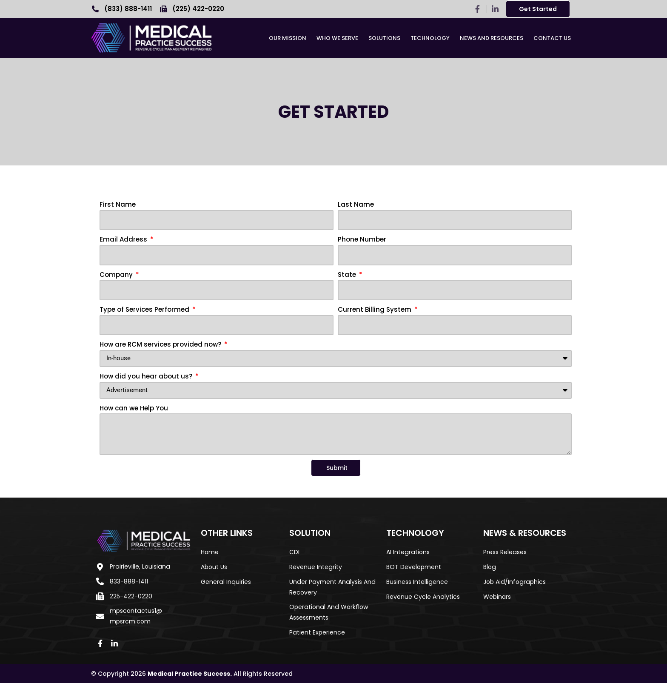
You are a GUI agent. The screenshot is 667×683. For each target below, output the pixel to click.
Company (117, 274)
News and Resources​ (491, 38)
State (348, 274)
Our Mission (287, 38)
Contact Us (552, 38)
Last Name (356, 204)
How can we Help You (134, 408)
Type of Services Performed (145, 309)
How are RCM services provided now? (161, 344)
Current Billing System (375, 309)
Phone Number (362, 239)
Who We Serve (337, 38)
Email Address (124, 239)
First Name (118, 204)
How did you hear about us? (147, 376)
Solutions (384, 38)
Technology (430, 38)
